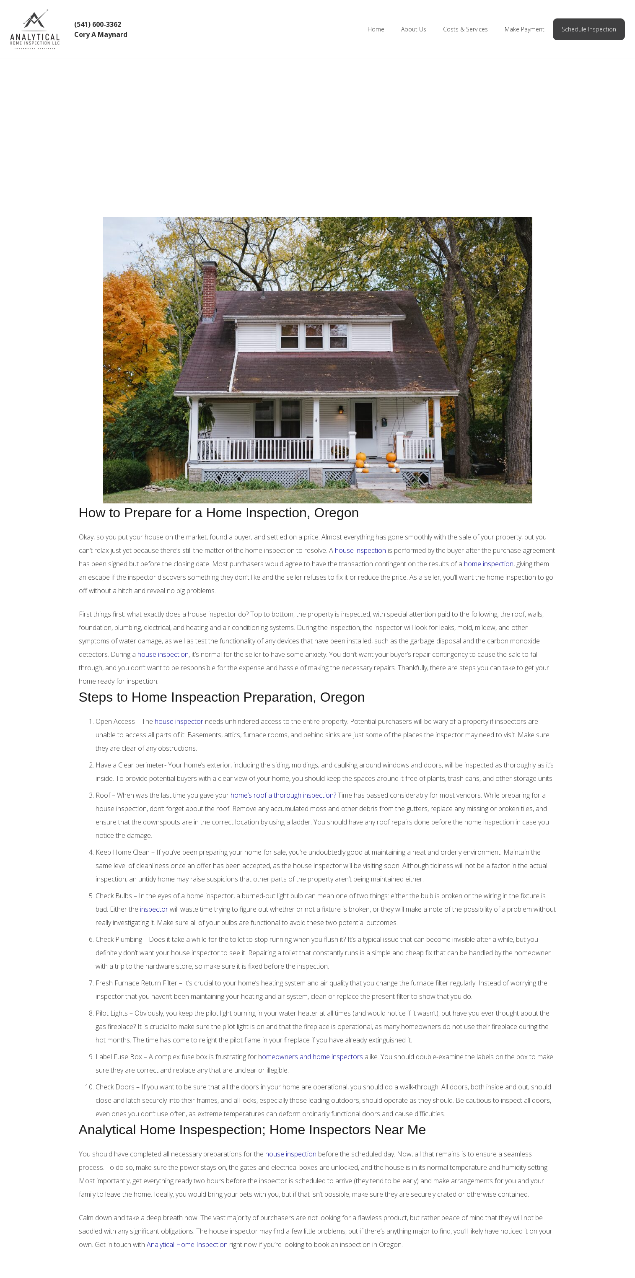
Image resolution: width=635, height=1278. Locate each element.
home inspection (488, 563)
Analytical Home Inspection (187, 1244)
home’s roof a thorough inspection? (283, 795)
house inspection (360, 550)
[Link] (40, 29)
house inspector (178, 721)
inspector (153, 909)
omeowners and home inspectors (312, 1056)
